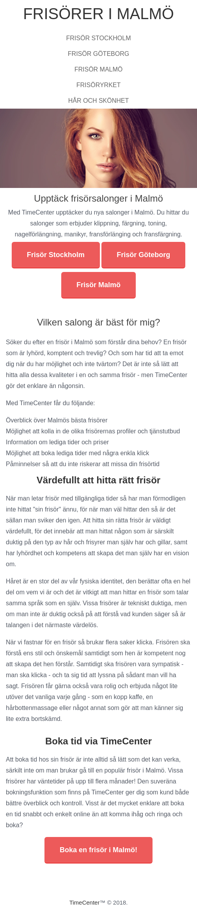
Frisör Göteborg (98, 53)
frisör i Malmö (74, 342)
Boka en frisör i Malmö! (98, 850)
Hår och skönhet (98, 100)
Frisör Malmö (99, 69)
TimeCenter (84, 902)
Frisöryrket (98, 85)
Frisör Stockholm (98, 38)
